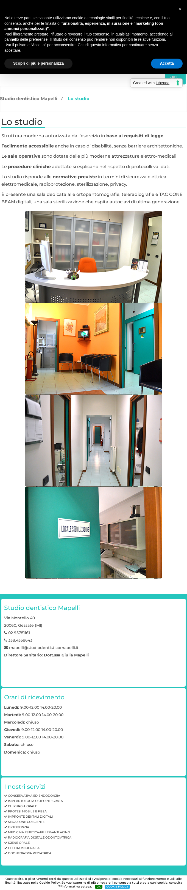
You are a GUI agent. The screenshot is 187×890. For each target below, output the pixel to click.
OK (99, 886)
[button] (179, 8)
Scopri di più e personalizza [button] (38, 63)
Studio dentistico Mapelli (28, 98)
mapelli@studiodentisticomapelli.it (44, 647)
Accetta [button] (167, 63)
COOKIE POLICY (117, 886)
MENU (175, 77)
